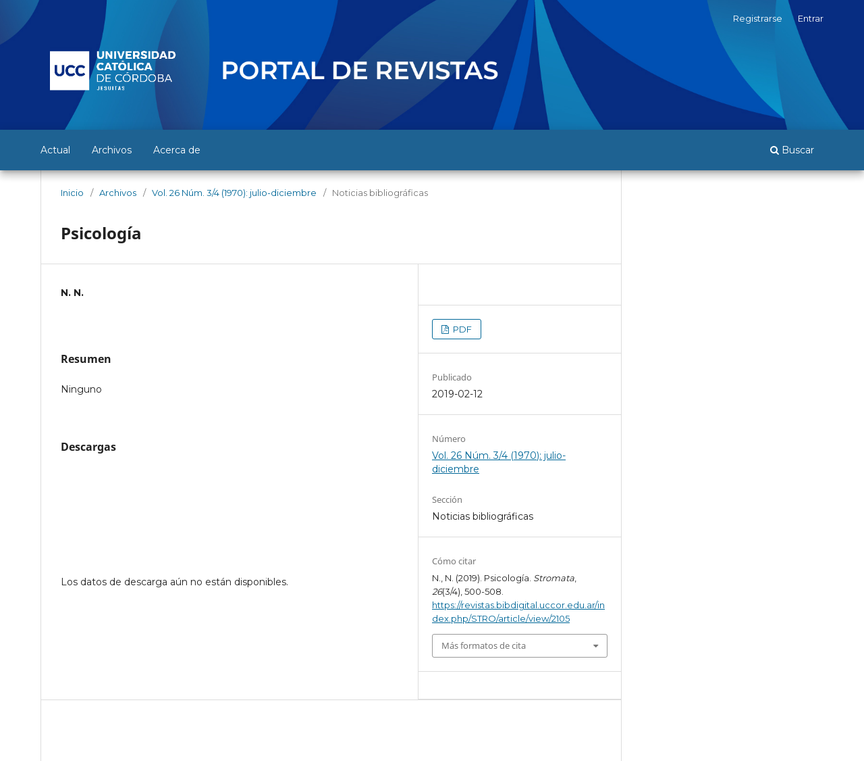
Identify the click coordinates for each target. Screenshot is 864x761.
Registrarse (757, 18)
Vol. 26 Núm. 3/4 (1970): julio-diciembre (234, 192)
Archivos (112, 150)
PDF (461, 329)
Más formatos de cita (483, 645)
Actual (55, 150)
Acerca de (176, 150)
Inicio (72, 192)
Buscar (792, 150)
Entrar (811, 18)
